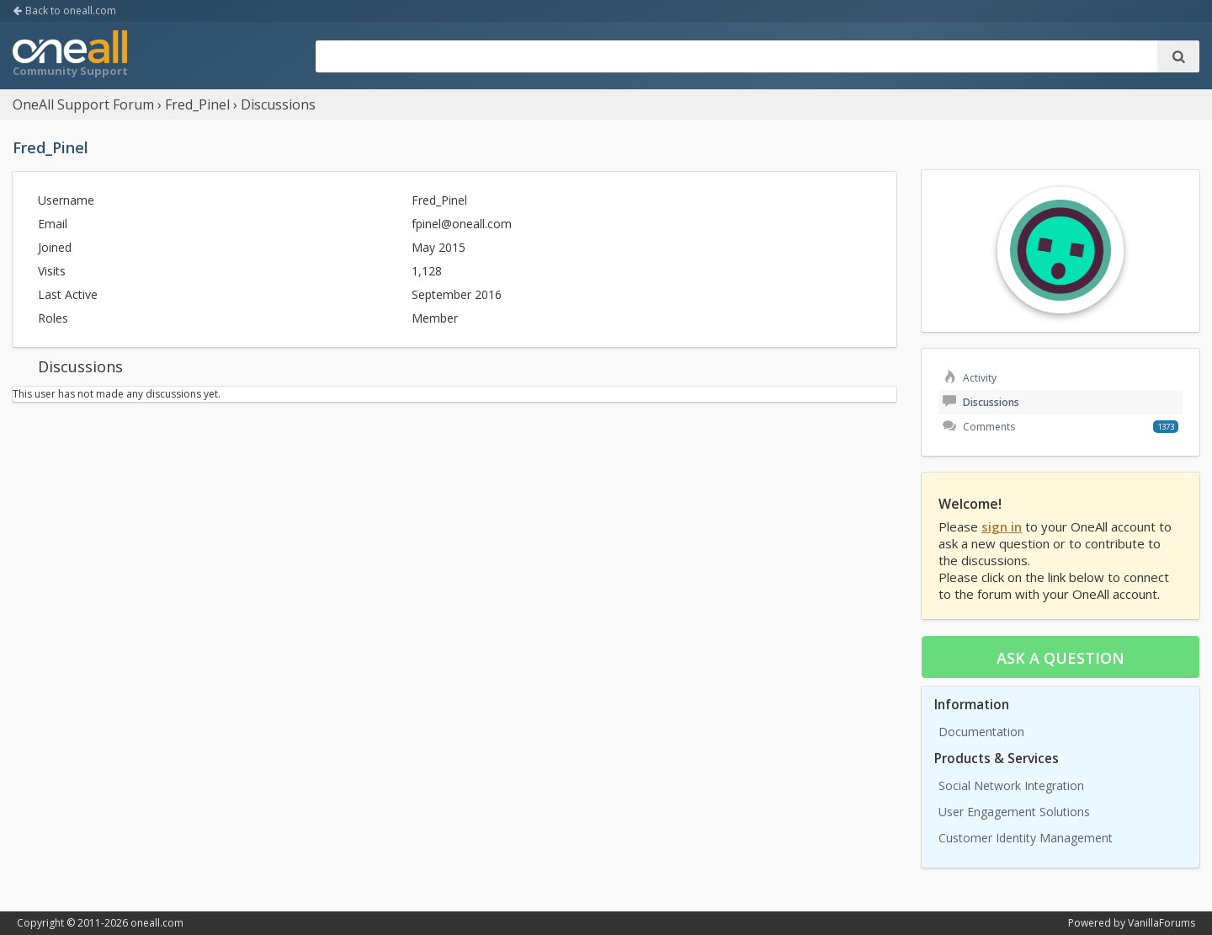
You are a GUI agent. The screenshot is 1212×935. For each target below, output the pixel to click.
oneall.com (156, 923)
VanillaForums (1161, 923)
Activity (970, 378)
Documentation (981, 732)
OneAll (70, 55)
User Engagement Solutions (1014, 812)
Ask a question (1060, 658)
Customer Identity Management (1025, 838)
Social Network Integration (1011, 785)
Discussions (981, 402)
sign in (1001, 526)
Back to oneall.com (64, 10)
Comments (979, 426)
